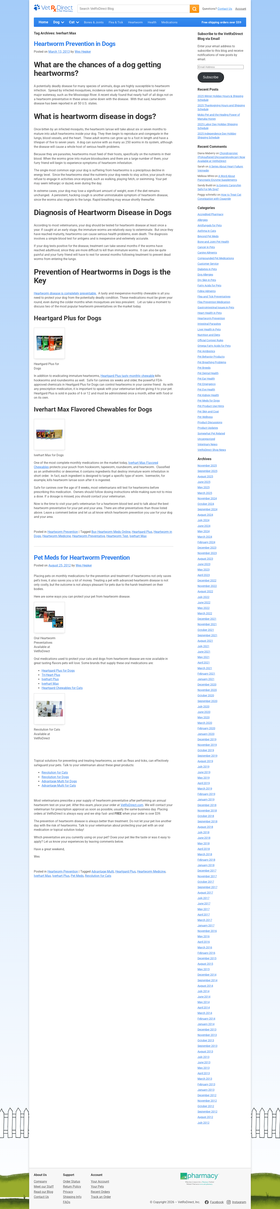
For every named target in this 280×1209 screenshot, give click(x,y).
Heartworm (135, 22)
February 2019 (206, 794)
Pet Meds (77, 876)
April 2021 (204, 662)
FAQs (66, 1202)
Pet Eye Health (206, 389)
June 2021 (204, 651)
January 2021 (206, 679)
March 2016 (205, 947)
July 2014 (203, 991)
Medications (169, 22)
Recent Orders (100, 1192)
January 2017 (206, 925)
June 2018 (204, 838)
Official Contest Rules (210, 340)
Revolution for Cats (55, 772)
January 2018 (206, 865)
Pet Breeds (204, 367)
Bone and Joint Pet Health (213, 241)
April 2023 (204, 575)
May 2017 (204, 909)
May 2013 (204, 1068)
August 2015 (205, 964)
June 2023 (204, 564)
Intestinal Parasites (209, 324)
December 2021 (207, 619)
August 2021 (205, 641)
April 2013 (204, 1073)
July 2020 (203, 706)
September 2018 (207, 821)
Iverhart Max (138, 536)
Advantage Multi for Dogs (59, 781)
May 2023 (204, 569)
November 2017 (207, 876)
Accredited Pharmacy (210, 214)
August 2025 (205, 476)
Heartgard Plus (142, 532)
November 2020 (207, 690)
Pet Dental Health (208, 373)
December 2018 (207, 805)
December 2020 (207, 684)
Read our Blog (43, 1192)
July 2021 (203, 646)
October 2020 (206, 695)
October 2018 (206, 816)
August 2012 (205, 1117)
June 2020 (204, 712)
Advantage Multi (102, 871)
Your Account (100, 1181)
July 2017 (203, 898)
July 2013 (203, 1057)
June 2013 (204, 1062)
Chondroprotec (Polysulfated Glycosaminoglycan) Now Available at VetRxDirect (221, 157)
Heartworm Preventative (88, 536)
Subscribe (210, 77)
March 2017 (205, 920)
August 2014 (205, 986)
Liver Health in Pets (209, 329)
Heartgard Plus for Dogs (58, 670)
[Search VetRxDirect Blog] (133, 9)
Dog (59, 22)
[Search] (194, 9)
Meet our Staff (44, 1186)
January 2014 (206, 1024)
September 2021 (207, 635)
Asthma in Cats (207, 231)
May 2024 (204, 531)
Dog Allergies (205, 274)
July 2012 (203, 1122)
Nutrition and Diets (209, 335)
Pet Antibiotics (206, 351)
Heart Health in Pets (210, 313)
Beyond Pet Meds (208, 236)
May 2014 (204, 1002)
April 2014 (204, 1007)
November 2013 (207, 1035)
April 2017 (204, 914)
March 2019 (205, 788)
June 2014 (204, 996)
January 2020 (206, 734)
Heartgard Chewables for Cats (62, 688)
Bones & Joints (94, 22)
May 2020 (204, 717)
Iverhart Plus (50, 679)
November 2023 (207, 553)
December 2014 (207, 974)
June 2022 (204, 602)
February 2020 (206, 728)
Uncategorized (206, 439)
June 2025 (204, 482)
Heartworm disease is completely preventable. (65, 293)
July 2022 (203, 597)
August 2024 (205, 515)
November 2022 (207, 586)
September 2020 (207, 701)
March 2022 (205, 613)
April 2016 (204, 942)
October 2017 (206, 881)
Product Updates (208, 428)
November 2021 (207, 624)
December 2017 (207, 870)
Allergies (203, 220)
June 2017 (204, 903)
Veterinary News (207, 444)
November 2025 (207, 465)
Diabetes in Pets (207, 269)
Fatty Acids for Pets (209, 285)
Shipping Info (72, 1197)
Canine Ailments (207, 252)
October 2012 (206, 1106)
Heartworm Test (117, 536)
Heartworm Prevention (62, 532)
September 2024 (207, 509)
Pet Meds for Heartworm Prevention (82, 557)
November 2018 (207, 810)
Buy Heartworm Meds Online (110, 532)
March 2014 (205, 1013)
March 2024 (205, 536)
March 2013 (205, 1078)
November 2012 (207, 1100)
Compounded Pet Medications (216, 258)
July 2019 (203, 766)
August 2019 (205, 761)
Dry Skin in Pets (207, 280)
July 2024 (203, 520)
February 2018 (206, 859)
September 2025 (207, 471)
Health (152, 22)
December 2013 (207, 1029)
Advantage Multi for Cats (59, 785)
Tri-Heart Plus (51, 675)
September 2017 (207, 887)
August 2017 (205, 892)
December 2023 (207, 547)
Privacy (68, 1192)
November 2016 (207, 931)
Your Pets (97, 1186)
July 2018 (203, 832)
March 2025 (205, 493)
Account (240, 9)
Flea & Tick (116, 22)
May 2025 (204, 487)
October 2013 (206, 1040)
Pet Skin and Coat (208, 411)
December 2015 (207, 958)
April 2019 (204, 783)
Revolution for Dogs (55, 777)
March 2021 (205, 668)
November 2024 (207, 498)
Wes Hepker (83, 51)
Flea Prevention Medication (214, 302)
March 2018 (205, 854)
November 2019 (207, 745)
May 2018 (204, 843)
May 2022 (204, 608)
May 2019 (204, 777)
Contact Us (225, 9)
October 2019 (206, 750)
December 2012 (207, 1095)
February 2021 (206, 673)
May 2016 (204, 936)
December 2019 (207, 739)
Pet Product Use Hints (211, 406)
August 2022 (205, 591)
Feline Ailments (207, 291)
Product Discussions (210, 422)
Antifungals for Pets (210, 225)
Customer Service (208, 263)
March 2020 (205, 723)
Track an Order (101, 1197)
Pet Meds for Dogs (209, 400)
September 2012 (207, 1111)
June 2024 (204, 526)
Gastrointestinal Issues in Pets (216, 307)
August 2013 (205, 1051)
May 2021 (204, 657)
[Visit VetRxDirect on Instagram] (236, 1202)
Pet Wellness (205, 417)
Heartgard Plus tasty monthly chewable (127, 376)
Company (40, 1181)
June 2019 (204, 772)
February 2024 (206, 542)
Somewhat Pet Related (211, 433)
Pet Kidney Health (208, 395)
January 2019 (206, 799)
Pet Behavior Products (211, 356)
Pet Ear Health (206, 378)
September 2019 (207, 755)
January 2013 (206, 1090)
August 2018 (205, 827)
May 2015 (204, 969)
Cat (74, 22)
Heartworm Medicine (56, 536)
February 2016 (206, 953)
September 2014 (207, 980)
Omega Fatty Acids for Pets (214, 346)
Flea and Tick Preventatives (214, 296)
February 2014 (206, 1018)
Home (43, 22)
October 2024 (206, 504)
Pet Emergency (207, 384)
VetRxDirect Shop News (212, 450)
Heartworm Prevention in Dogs (75, 43)
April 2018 (204, 849)
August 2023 (205, 558)
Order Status (71, 1181)
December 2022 (207, 580)
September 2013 (207, 1046)
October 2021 (206, 630)
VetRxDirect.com (132, 805)
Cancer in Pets (206, 247)
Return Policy (72, 1186)
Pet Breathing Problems (212, 362)
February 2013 (206, 1084)
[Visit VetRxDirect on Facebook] (214, 1202)
